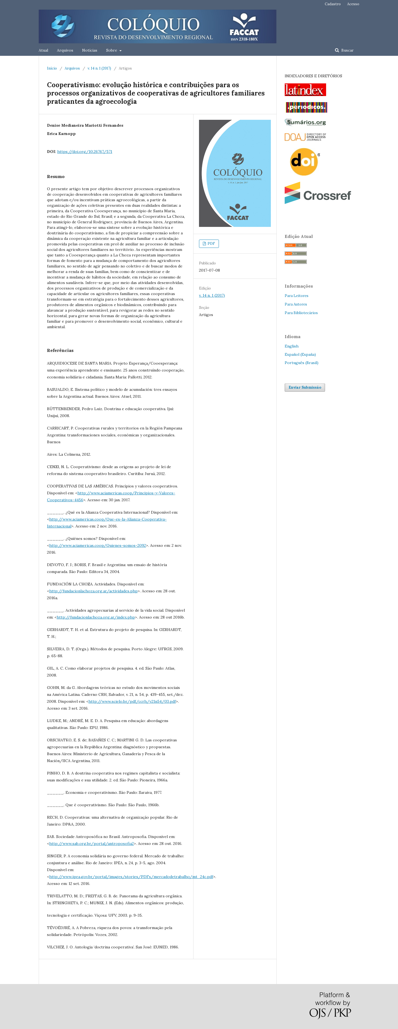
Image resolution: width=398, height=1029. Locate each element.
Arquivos (65, 50)
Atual (43, 50)
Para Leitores (296, 295)
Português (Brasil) (301, 362)
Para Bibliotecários (301, 313)
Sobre (112, 50)
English (291, 346)
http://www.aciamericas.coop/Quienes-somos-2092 (97, 545)
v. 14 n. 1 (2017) (99, 68)
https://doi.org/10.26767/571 (84, 151)
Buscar (347, 50)
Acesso (353, 4)
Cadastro (333, 4)
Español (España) (300, 354)
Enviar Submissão (305, 387)
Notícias (89, 50)
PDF (211, 243)
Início (52, 68)
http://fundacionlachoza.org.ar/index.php (96, 617)
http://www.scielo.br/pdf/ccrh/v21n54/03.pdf (132, 701)
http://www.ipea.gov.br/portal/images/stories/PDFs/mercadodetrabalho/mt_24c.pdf (131, 876)
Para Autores (296, 304)
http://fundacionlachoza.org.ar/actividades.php (93, 590)
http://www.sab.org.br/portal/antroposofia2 (91, 843)
